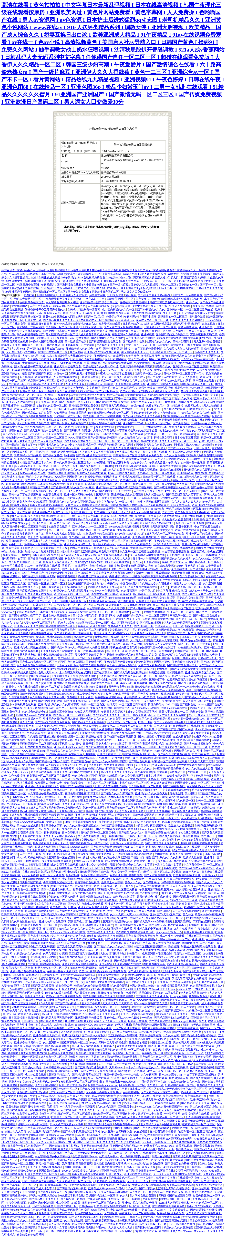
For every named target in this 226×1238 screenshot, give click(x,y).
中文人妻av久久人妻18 (84, 960)
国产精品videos (17, 384)
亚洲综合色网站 (172, 971)
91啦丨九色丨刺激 (12, 551)
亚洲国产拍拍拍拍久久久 (84, 772)
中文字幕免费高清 (165, 412)
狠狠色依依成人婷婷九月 (130, 533)
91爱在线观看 (9, 693)
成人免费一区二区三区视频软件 (59, 1056)
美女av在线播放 (53, 519)
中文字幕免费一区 (194, 864)
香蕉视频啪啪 (131, 1092)
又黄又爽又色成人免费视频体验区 (113, 572)
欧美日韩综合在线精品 (116, 505)
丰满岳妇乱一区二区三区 (134, 782)
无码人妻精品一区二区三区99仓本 (98, 391)
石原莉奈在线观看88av (57, 434)
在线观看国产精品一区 (81, 583)
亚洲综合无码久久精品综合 (174, 1188)
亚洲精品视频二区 (182, 1128)
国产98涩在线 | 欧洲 (79, 1095)
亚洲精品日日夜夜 (200, 925)
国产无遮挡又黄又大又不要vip (184, 494)
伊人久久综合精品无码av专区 (181, 622)
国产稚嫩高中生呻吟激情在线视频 (171, 1181)
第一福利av (33, 348)
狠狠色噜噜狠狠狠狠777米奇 (82, 793)
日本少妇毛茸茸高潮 (187, 437)
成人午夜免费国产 (33, 572)
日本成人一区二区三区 (143, 1088)
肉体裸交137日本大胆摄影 (125, 576)
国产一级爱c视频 (171, 537)
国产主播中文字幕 (202, 487)
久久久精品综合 (156, 878)
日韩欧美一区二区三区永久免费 (101, 1202)
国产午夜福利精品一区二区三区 (44, 491)
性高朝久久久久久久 (207, 352)
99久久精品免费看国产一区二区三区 (86, 441)
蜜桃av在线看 (142, 1003)
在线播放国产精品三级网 (98, 533)
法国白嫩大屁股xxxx (151, 992)
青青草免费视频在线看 (34, 1053)
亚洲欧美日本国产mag (24, 1088)
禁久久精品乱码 (138, 359)
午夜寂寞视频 (150, 1199)
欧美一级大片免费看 (52, 875)
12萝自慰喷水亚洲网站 (83, 800)
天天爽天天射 (22, 868)
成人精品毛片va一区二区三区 (19, 1120)
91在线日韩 (99, 992)
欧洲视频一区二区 (99, 640)
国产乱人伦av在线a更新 (187, 1031)
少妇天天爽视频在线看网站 (70, 412)
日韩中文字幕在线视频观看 (25, 494)
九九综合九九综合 (64, 622)
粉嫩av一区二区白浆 (93, 704)
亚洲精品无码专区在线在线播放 (153, 928)
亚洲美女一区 (175, 309)
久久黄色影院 (119, 985)
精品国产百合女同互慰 (41, 380)
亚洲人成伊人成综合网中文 (185, 451)
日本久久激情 (193, 345)
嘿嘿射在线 (16, 430)
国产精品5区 (205, 633)
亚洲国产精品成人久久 (59, 918)
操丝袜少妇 (197, 711)
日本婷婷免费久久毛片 (89, 1213)
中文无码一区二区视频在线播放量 (140, 551)
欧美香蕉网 (68, 768)
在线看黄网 (62, 394)
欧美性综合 (13, 1106)
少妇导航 (81, 768)
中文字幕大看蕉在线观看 (175, 789)
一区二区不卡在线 (209, 782)
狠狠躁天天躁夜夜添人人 (58, 562)
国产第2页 (36, 398)
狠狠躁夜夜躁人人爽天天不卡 (51, 843)
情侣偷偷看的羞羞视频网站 (139, 804)
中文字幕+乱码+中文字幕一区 (53, 1156)
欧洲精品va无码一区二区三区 (72, 594)
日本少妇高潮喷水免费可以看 (112, 313)
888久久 (117, 1103)
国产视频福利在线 (99, 306)
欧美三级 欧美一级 (203, 754)
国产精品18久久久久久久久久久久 (193, 330)
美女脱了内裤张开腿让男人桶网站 (59, 508)
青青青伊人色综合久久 (140, 459)
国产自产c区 (208, 836)
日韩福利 (174, 757)
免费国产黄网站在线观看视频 (72, 683)
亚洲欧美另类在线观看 (154, 1078)
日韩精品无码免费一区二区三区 (38, 925)
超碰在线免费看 (163, 437)
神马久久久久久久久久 (139, 768)
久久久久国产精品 (47, 402)
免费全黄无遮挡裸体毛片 (185, 1003)
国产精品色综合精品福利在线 (199, 1035)
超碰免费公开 (64, 985)
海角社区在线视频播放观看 (165, 466)
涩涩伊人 (213, 355)
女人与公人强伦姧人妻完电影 (69, 935)
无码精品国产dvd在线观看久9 (172, 1017)
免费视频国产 (19, 306)
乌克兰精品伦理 (211, 910)
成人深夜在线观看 (59, 1224)
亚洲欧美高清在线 (163, 903)
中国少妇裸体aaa (122, 1128)
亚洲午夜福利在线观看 (104, 775)
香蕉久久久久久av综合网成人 (70, 1039)
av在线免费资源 (164, 565)
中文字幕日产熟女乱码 (31, 327)
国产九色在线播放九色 (198, 743)
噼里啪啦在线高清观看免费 (168, 1206)
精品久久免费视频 (102, 729)
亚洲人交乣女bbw (19, 1081)
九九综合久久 (139, 462)
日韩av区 (43, 1007)
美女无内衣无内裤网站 (83, 1138)
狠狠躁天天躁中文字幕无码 (162, 640)
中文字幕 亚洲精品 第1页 (172, 590)
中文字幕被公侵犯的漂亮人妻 (46, 793)
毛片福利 (53, 1106)
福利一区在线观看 (94, 807)
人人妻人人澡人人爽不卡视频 (97, 451)
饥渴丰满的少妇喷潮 (42, 1202)
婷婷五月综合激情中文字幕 (186, 854)
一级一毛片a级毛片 (141, 871)
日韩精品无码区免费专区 (84, 405)
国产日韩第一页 (144, 626)
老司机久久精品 (32, 1067)
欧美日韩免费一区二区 (136, 651)
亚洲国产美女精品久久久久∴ (205, 886)
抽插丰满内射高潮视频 (61, 473)
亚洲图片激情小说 (136, 394)
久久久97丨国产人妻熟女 (141, 1188)
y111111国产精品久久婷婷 (192, 476)
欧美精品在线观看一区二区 (155, 398)
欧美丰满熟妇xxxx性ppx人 (96, 896)
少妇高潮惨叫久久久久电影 (184, 1081)
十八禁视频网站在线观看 (58, 1067)
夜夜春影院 (95, 765)
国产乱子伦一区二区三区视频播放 (109, 612)
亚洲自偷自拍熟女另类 (186, 661)
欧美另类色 (133, 355)
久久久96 (70, 1128)
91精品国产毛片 (39, 487)
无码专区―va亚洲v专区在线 (109, 1160)
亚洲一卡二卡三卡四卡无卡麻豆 (153, 1110)
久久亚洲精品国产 (46, 1085)
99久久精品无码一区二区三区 (69, 640)
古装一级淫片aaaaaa (47, 1031)
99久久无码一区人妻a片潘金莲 (108, 1042)
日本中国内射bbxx (68, 665)
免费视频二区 (177, 772)
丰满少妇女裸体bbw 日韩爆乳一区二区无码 (147, 747)
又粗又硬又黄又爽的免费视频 (190, 978)
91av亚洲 (47, 1014)
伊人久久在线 (185, 483)
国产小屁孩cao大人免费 (133, 679)
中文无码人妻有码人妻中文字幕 (200, 394)
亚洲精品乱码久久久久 (186, 821)
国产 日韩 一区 (39, 932)
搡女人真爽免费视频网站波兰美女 (175, 370)
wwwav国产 (8, 612)
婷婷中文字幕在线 (62, 886)
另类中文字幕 (97, 295)
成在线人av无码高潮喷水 (136, 636)
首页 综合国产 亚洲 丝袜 (190, 523)
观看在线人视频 (132, 644)
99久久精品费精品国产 (31, 334)
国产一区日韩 (70, 569)
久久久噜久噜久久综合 (65, 676)
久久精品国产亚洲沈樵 (41, 736)
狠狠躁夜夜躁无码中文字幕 (28, 533)
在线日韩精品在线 (59, 850)
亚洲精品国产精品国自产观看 (102, 352)
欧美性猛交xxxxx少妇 (24, 448)
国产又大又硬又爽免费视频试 (99, 1071)
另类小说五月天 (36, 733)
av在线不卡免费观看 (61, 1053)
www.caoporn (143, 1106)
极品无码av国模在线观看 (111, 971)
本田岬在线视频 (76, 1099)
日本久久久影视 (191, 636)
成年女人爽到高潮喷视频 (126, 733)
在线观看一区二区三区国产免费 (176, 1007)
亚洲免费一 (163, 668)
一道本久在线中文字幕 (168, 864)
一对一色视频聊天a (108, 590)
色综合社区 (140, 715)
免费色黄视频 (143, 661)
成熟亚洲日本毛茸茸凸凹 (157, 953)
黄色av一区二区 (53, 409)
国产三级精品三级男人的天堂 (77, 402)
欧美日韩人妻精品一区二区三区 (20, 914)
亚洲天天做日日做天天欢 (164, 818)
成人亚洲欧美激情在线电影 (33, 423)
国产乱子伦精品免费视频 (193, 683)
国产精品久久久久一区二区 (156, 1056)
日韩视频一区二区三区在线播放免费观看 (138, 455)
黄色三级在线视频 (99, 1078)
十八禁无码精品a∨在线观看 (197, 359)
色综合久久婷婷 (169, 430)
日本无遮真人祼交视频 (39, 594)
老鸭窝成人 (33, 974)
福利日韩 (215, 996)
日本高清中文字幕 (51, 825)
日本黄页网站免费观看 (51, 483)
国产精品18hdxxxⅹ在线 (146, 708)
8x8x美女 (82, 857)
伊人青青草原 (22, 441)
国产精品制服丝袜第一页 (26, 316)
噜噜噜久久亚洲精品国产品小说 (43, 544)
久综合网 (197, 298)
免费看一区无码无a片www (192, 1170)
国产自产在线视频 (175, 409)
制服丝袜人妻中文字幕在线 (98, 430)
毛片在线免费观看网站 (205, 789)
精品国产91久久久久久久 (130, 330)
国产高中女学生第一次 (91, 836)
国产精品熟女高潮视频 (26, 679)
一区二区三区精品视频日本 (150, 946)
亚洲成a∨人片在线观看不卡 (127, 843)
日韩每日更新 (162, 547)
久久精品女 (182, 654)
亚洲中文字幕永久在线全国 (105, 423)
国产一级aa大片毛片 (94, 1035)
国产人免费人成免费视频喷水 (64, 533)
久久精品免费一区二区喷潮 (145, 786)
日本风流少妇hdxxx (157, 900)
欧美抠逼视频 (157, 672)
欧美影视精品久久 (196, 1095)
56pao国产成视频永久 (14, 939)
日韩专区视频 (184, 526)
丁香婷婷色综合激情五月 (94, 733)
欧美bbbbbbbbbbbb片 (63, 668)
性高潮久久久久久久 (158, 341)
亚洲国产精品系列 (141, 487)
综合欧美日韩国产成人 (131, 918)
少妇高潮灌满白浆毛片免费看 (82, 519)
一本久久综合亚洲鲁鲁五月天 (32, 580)
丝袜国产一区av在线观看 (187, 295)
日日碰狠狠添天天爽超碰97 (96, 925)
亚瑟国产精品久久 (59, 1074)
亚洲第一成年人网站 (184, 658)
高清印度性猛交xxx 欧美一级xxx (94, 1024)
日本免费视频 (70, 832)
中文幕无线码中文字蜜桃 (122, 665)
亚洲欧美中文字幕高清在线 (25, 330)
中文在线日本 (203, 473)
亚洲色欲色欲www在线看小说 (78, 974)
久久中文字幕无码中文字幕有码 (81, 387)
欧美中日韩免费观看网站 (140, 814)
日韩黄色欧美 (197, 316)
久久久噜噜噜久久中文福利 (135, 437)
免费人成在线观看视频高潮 (148, 1184)
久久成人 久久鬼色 (118, 448)
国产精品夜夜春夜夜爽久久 (101, 1220)
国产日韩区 (164, 910)
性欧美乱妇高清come (85, 1156)
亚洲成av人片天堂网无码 (43, 1060)
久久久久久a (143, 765)
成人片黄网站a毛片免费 (97, 1028)
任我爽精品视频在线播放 (65, 839)
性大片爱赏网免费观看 (192, 765)
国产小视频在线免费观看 (111, 829)
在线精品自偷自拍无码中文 (204, 725)
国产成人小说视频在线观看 (198, 1046)
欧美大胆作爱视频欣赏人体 (189, 718)
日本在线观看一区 (141, 540)
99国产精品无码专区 (173, 779)
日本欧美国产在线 (76, 341)
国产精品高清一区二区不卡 (205, 562)
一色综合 (147, 1017)
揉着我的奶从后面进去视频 (136, 565)
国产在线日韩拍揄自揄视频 (44, 964)
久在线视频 (141, 1131)
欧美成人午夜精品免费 (15, 672)
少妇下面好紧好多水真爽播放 (103, 957)
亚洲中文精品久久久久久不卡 (150, 306)
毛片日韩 (191, 690)
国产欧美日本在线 (134, 341)
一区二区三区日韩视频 (133, 704)
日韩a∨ (72, 907)
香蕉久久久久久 (35, 996)
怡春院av (101, 565)
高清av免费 (158, 508)
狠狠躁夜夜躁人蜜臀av (183, 426)
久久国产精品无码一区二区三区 (165, 918)
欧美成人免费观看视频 (95, 647)
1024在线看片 (59, 1063)
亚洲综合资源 (115, 295)
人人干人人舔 (178, 886)
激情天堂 (112, 704)
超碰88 (42, 1184)
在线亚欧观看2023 (180, 797)
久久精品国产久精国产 (128, 964)
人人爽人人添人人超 (120, 1227)
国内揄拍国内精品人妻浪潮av (103, 1092)
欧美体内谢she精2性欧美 (209, 914)
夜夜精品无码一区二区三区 (198, 1124)
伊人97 (163, 587)
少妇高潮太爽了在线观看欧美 (112, 462)
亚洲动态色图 (33, 519)
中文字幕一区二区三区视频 (101, 782)
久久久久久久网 (75, 384)
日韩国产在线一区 (66, 1206)
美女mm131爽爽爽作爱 (134, 683)
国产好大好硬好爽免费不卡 (130, 1063)
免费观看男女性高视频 (82, 373)
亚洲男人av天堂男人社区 (89, 861)
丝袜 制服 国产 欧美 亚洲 (172, 804)
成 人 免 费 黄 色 (96, 910)
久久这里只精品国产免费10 (44, 1131)
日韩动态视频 (213, 320)
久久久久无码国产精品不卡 (59, 836)
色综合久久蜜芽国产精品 (69, 619)
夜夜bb (166, 355)
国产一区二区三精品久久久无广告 (23, 918)
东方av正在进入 (155, 494)
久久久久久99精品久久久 (143, 839)
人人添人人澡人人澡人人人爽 (113, 558)
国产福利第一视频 (206, 1128)
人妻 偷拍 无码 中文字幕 (16, 985)
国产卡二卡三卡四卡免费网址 (43, 480)
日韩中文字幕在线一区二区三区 (62, 1028)
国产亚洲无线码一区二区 (208, 1156)
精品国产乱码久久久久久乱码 (164, 857)
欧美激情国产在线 (138, 1160)
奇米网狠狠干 (175, 672)
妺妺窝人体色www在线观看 (98, 508)
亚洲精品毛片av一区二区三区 (32, 459)
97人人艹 (33, 537)
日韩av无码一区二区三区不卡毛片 (184, 373)
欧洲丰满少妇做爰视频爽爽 (136, 366)
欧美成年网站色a (173, 1095)
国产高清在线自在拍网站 (64, 1145)
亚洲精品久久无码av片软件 (78, 480)
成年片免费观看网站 (23, 1007)
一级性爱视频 (115, 836)
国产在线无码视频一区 (48, 608)
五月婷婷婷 (26, 377)
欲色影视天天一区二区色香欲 (131, 693)
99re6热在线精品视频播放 (124, 526)
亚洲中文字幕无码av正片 (103, 1085)
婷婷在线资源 (149, 441)
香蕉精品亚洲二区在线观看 (41, 1010)
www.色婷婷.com (125, 320)
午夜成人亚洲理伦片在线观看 (199, 946)
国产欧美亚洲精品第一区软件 (152, 569)
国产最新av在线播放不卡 (21, 444)
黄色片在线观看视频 (26, 651)
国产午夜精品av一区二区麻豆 (19, 804)
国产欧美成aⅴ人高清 (67, 448)
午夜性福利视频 (149, 893)
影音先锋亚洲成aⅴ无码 (207, 1195)
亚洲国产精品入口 (133, 857)
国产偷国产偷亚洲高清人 (182, 665)
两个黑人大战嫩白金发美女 (76, 355)
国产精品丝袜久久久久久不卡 (61, 320)
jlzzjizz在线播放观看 (162, 693)
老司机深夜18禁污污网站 (178, 362)
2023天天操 (205, 700)
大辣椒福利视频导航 (112, 953)
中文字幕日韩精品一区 (83, 444)
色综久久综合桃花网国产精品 (106, 768)
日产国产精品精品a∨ (67, 1003)
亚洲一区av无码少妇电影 (79, 494)
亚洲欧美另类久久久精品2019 (153, 444)
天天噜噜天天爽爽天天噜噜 (158, 526)
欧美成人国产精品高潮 (180, 1184)
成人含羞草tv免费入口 (194, 757)
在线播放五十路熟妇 (61, 711)
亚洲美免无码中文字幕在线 (114, 1184)
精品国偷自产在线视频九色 (69, 306)
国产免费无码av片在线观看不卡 (168, 925)
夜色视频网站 (158, 825)
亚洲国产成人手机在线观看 (207, 551)
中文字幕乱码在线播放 (201, 1152)
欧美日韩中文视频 (59, 893)
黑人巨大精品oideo (104, 544)
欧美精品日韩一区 (18, 789)
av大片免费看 (30, 875)
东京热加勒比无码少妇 (148, 868)
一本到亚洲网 (172, 1113)
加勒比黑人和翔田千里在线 (131, 989)
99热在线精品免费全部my (163, 394)
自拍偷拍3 (177, 345)
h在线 (130, 686)
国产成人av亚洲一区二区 (89, 868)
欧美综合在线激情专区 (209, 1184)
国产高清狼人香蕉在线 (83, 1192)
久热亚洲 (154, 779)
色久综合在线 (80, 775)
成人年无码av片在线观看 (173, 861)
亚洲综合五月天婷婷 (50, 498)
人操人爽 (94, 857)
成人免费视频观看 (184, 1142)
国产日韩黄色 (83, 572)
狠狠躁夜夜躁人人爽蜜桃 (205, 654)
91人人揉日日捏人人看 (25, 515)
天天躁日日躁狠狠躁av (52, 1120)
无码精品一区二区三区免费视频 (156, 473)
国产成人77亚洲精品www (170, 459)
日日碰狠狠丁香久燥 (199, 459)
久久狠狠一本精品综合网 (123, 1135)
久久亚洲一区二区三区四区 (154, 480)
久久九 (124, 1195)
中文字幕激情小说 (178, 1209)
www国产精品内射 (148, 999)
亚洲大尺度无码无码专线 (106, 644)
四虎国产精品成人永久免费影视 (175, 629)
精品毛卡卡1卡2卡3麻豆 (189, 387)
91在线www (86, 1206)
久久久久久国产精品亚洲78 (168, 1010)
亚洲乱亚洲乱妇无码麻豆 (69, 747)
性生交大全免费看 (103, 419)
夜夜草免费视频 (66, 576)
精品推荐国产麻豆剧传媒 (93, 576)
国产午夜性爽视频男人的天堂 (172, 487)
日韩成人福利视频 (46, 846)
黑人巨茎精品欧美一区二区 (62, 334)
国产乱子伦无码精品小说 (32, 1224)
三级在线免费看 (110, 434)
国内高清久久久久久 (120, 626)
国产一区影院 (30, 1056)
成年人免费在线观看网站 (142, 711)
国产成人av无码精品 (180, 448)
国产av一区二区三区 (180, 352)
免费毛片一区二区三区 (170, 1117)
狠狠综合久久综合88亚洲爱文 (92, 1031)
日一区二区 (216, 679)
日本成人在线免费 (28, 825)
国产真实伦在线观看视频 (63, 1103)
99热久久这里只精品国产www (112, 633)
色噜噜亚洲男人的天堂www (176, 1231)
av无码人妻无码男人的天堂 (106, 814)
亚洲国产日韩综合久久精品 (163, 384)
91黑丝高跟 (37, 1135)
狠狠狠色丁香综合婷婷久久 (174, 974)
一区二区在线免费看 (13, 323)
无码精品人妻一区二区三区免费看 (117, 889)
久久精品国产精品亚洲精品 (102, 789)
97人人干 (74, 647)
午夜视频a (125, 1213)
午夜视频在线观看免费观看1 (136, 1220)
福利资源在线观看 (110, 323)
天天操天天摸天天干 (201, 761)
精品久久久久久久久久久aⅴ (117, 772)
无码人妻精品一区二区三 (29, 298)
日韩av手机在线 (43, 604)
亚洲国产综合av (11, 373)
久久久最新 (162, 982)
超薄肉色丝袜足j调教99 (83, 967)
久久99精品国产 (107, 1106)
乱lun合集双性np (140, 1138)
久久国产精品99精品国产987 (157, 523)
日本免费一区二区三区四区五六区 (189, 1039)
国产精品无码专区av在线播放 (26, 992)
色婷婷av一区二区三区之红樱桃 (64, 797)
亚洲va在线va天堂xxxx (44, 672)
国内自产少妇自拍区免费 (157, 750)
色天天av (148, 957)
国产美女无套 (159, 1003)
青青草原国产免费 (141, 547)
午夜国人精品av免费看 (156, 733)
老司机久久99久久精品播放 (154, 295)
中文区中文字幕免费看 (117, 537)
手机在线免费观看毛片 (124, 647)
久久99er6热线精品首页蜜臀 (137, 1014)
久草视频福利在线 (95, 362)
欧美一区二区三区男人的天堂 (183, 491)
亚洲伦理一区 (94, 661)
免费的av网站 (114, 316)
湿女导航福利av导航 (191, 576)
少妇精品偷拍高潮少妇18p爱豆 (64, 754)
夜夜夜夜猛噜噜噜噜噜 (83, 1063)
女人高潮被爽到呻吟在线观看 (203, 1117)
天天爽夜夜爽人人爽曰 (70, 811)
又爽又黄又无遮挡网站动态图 (83, 505)
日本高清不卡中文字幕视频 (86, 359)
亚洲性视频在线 (184, 1056)
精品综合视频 (94, 736)
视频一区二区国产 (183, 480)
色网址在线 (106, 960)
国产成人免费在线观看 (163, 683)
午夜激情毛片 (184, 1149)
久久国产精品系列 (162, 323)
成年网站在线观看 (124, 896)
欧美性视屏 (210, 1031)
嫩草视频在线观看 (193, 1120)
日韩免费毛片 (156, 704)
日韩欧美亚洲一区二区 (120, 298)
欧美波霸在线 (125, 996)
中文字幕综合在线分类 (141, 668)
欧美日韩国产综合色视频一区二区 (109, 412)
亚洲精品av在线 (69, 925)
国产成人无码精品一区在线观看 (43, 430)
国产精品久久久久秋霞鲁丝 (88, 722)
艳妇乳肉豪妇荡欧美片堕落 (18, 725)
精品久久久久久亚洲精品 (179, 1227)
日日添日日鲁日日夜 (40, 323)
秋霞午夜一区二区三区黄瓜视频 (197, 1131)
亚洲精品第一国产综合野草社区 (99, 302)
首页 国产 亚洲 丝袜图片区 (46, 1220)
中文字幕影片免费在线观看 (121, 1224)
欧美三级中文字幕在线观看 (151, 451)
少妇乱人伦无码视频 (87, 711)
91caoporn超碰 (179, 996)
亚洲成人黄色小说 (91, 327)
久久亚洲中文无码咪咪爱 (117, 1131)
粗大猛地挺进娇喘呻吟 (154, 757)
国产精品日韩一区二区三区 (191, 747)
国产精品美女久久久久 (175, 999)
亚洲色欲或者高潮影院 (83, 1184)
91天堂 (188, 1138)
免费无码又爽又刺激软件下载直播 (187, 679)
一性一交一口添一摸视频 (124, 441)
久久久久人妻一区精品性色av (82, 825)
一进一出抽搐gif (142, 658)
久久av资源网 (27, 1192)
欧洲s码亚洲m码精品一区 (205, 1099)
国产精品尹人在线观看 (70, 910)
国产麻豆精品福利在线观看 (158, 1028)
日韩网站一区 (30, 1021)
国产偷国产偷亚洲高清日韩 (120, 736)
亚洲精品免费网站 (130, 476)
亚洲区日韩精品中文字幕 (58, 1152)
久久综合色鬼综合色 (34, 711)
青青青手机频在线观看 (203, 804)
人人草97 (160, 1209)
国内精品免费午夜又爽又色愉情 (33, 366)
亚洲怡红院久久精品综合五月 (140, 1202)
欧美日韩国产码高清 (212, 604)
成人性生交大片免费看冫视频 (98, 864)
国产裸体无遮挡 (53, 455)
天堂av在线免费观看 (120, 362)
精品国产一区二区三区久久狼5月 (204, 907)
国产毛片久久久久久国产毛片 (120, 387)
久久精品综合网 (74, 1220)
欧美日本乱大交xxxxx (175, 562)
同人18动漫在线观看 (117, 562)
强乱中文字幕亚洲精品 (105, 594)
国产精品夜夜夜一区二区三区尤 (184, 1053)
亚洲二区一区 (61, 512)
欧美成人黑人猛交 (29, 1014)
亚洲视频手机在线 (129, 1095)
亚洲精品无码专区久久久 (200, 672)
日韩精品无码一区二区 (44, 757)
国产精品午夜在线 (188, 1028)
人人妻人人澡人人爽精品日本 (54, 1142)
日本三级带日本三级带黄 (24, 1017)
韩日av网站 (18, 850)
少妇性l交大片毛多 (146, 1231)
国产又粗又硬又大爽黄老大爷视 (160, 1092)
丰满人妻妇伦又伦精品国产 (159, 1099)
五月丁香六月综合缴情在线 (182, 604)
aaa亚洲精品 (28, 405)
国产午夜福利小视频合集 (113, 555)
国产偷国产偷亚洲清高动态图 (46, 558)
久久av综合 (106, 964)
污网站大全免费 (214, 494)
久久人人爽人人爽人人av (187, 501)
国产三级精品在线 (174, 786)
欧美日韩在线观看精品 (102, 1010)
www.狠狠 (75, 437)
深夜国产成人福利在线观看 (84, 921)
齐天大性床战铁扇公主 (44, 1195)
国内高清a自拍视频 (210, 690)
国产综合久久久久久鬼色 (148, 491)
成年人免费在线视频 (71, 957)
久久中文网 (105, 1063)
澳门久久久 (79, 515)
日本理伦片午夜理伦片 (146, 558)
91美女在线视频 (161, 1156)
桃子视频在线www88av (186, 444)
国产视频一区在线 (99, 515)
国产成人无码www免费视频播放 (153, 921)
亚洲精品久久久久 (184, 750)
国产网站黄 (111, 1213)
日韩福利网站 (107, 615)
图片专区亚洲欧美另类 (89, 654)
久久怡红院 (174, 555)
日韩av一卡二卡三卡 (44, 868)
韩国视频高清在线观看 (176, 298)
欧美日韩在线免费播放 (33, 896)
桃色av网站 (214, 765)
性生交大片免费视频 (180, 825)
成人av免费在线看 (36, 1074)
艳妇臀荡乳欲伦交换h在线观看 (158, 647)
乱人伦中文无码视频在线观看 (43, 565)
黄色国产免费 (203, 775)
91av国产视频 (115, 394)
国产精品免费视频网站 (186, 1049)
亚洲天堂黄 (103, 494)
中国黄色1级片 (129, 583)
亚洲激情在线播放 (20, 700)
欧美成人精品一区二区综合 (87, 850)
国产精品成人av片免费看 (37, 412)
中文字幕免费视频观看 (176, 551)
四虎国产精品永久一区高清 (131, 818)
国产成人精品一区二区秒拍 (96, 466)
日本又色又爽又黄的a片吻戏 (67, 1124)
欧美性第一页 (58, 907)
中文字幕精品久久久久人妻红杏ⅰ (106, 608)
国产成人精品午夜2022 (51, 1095)
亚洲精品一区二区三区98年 (112, 487)
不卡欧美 (85, 419)
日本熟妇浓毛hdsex (53, 348)
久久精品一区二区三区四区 (62, 327)
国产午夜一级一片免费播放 (85, 537)
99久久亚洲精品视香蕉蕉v (183, 964)
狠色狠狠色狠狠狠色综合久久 (19, 1170)
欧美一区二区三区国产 (209, 800)
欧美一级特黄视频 (198, 779)
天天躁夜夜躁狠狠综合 (189, 829)
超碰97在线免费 (152, 1095)
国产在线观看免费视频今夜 (142, 935)
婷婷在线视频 (38, 1103)
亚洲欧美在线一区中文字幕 (78, 345)
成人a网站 (66, 1031)
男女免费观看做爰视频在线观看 (36, 665)
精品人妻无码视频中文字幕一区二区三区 (183, 1088)
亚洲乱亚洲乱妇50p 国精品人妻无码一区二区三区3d (98, 540)
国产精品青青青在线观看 (87, 1074)
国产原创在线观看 (12, 1110)
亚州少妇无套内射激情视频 (111, 786)
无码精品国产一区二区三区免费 (38, 743)
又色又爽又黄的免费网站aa (83, 999)
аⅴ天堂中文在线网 (109, 800)
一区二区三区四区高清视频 (142, 498)
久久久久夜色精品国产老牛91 (171, 1106)
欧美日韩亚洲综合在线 (99, 1124)
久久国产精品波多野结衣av (206, 985)
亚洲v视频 (198, 939)
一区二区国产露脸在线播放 (78, 1049)
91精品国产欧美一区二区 (182, 633)
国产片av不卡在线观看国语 (72, 708)
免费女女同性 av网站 (56, 960)
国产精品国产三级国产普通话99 (151, 1024)
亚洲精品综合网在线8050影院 (100, 551)
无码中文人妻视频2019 (40, 476)
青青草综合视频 (182, 1156)
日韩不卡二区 (132, 1167)
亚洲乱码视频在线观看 (190, 597)
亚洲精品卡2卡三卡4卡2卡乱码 (204, 722)
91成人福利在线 (151, 700)
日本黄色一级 (15, 1145)
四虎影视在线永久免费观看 (127, 494)
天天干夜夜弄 (116, 686)
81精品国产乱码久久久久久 (172, 1014)
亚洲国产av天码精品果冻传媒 (61, 718)
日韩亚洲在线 (205, 1007)
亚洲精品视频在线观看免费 (205, 861)
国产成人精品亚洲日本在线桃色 (73, 633)
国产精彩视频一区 (184, 896)
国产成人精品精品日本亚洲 (85, 1216)
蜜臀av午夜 (26, 1156)
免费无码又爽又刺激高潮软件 (80, 964)
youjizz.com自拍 (121, 306)
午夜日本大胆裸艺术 (113, 711)
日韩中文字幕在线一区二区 (174, 939)
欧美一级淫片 (58, 939)
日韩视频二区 (153, 409)
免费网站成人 (193, 405)
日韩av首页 (199, 967)
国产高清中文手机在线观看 (112, 402)
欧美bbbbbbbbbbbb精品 (123, 597)
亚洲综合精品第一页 (109, 754)
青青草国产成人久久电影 (39, 469)
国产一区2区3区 (95, 316)
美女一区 (188, 914)
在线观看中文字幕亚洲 (154, 1152)
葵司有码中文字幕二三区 (53, 352)
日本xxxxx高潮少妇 (171, 1074)
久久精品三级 (189, 818)
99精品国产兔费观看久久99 (36, 462)
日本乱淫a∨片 (20, 797)
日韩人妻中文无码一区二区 (41, 1174)
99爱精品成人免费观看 (185, 811)
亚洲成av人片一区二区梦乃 (27, 451)
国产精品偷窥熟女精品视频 (161, 832)
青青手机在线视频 (150, 1035)
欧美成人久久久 (11, 345)
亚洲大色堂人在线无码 (53, 921)
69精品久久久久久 (89, 668)
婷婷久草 (147, 1209)
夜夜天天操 (149, 1167)
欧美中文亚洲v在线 (185, 1110)
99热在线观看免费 (183, 547)
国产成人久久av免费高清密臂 (109, 761)
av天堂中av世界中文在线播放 (88, 394)
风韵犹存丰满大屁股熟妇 (32, 893)
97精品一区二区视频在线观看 (170, 761)
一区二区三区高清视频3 (180, 434)
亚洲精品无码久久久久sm (102, 587)
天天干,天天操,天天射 (93, 459)
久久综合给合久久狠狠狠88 (156, 583)
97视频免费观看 (97, 1199)
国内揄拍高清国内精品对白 (51, 1078)
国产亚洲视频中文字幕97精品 (35, 1024)
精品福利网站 (193, 626)
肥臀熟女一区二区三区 (188, 953)
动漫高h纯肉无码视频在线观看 (157, 597)
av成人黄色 (190, 700)
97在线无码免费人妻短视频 (171, 957)
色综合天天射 (41, 1063)
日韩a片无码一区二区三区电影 (98, 832)
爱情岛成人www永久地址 (74, 846)
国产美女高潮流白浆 (94, 1177)
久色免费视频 (17, 775)
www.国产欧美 (100, 1209)
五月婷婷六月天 (171, 700)
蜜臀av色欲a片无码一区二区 (18, 394)
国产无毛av (109, 370)
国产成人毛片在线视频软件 (130, 672)
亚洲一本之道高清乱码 (72, 1085)
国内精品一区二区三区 (15, 729)
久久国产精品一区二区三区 (22, 800)
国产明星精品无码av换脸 (72, 1188)
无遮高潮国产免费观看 (89, 1017)
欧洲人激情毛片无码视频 (198, 932)
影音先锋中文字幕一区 (105, 683)
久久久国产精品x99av (124, 1031)
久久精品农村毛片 (36, 1145)
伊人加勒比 (99, 626)
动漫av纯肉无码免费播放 (209, 402)
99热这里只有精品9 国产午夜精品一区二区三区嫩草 (77, 629)
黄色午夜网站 (69, 419)
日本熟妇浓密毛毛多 (85, 615)
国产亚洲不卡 (11, 405)
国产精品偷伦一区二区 (120, 807)
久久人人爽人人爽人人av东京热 (129, 914)
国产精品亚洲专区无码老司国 (94, 455)
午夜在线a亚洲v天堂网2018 (78, 829)
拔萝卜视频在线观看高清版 (153, 501)
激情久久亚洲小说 (145, 1149)
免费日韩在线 (72, 978)
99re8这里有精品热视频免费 (136, 854)
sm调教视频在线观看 (24, 704)
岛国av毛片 (172, 992)
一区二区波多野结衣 (55, 1138)
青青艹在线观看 (66, 391)
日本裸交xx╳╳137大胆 (136, 323)
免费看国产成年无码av (131, 615)
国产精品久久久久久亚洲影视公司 (66, 765)
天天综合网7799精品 (126, 821)
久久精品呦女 (151, 562)
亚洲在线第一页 (43, 523)
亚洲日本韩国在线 (116, 359)
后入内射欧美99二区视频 (156, 821)
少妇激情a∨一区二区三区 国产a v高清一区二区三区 (37, 437)
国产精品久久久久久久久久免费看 (100, 718)
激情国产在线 (155, 1071)
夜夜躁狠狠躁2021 (25, 818)
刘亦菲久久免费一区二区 (52, 405)
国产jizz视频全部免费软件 (204, 715)
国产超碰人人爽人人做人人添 (79, 555)
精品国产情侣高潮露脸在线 (76, 786)
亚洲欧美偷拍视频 (154, 612)
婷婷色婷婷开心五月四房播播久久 (45, 309)
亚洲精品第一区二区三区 (189, 651)
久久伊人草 (8, 1092)
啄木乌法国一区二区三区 (180, 608)
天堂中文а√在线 (169, 498)
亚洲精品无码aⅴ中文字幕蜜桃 (59, 914)
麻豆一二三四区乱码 (109, 942)
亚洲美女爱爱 (203, 1056)
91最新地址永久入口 (85, 323)
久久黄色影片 (9, 1192)
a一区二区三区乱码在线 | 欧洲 (203, 309)
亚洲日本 (209, 857)
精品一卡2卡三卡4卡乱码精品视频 (195, 686)
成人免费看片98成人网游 (95, 334)
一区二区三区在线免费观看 (51, 1216)
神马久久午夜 (33, 419)
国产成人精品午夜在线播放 (33, 668)
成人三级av (37, 1231)
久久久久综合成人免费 (200, 768)
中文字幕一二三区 (133, 409)
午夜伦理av (131, 316)
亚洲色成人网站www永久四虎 (122, 1017)
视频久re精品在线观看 (174, 708)
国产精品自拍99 (206, 896)
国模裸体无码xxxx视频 (138, 604)
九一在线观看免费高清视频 (18, 832)
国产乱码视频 (72, 430)
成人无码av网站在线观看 (145, 512)
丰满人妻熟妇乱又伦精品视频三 (37, 658)
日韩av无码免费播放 (31, 693)
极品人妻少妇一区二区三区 (51, 967)
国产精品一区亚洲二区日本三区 (47, 583)
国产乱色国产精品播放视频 (25, 1138)
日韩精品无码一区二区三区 (186, 587)
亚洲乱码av (37, 797)
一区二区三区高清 (157, 615)
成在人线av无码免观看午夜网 (149, 505)
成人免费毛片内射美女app (88, 1224)
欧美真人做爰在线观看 (59, 992)
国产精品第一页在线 (73, 1199)
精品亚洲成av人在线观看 (187, 676)
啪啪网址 (61, 469)
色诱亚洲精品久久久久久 (53, 444)
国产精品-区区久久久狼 (195, 1103)
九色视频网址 (168, 839)
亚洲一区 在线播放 (25, 903)
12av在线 (197, 419)
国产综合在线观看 (140, 761)
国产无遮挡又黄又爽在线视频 (204, 1213)
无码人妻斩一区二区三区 (122, 722)
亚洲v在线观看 (201, 1188)
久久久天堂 (134, 619)
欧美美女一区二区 (145, 861)
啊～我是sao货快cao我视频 (62, 451)
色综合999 (163, 345)
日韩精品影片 (50, 974)
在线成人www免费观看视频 (28, 821)
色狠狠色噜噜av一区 (126, 1124)
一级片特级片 (19, 487)
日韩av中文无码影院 (23, 1227)
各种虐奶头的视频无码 (79, 1021)
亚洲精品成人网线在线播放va (32, 647)
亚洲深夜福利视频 (134, 1103)
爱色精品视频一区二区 (70, 736)
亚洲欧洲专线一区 (82, 512)
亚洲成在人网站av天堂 (70, 316)
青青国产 (168, 512)
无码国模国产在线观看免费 (175, 1195)
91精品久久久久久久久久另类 (77, 928)
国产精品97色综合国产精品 (65, 807)
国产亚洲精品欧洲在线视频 (91, 1067)
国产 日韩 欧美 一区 (33, 1106)
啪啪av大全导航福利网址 (40, 551)
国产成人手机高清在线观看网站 (81, 1131)
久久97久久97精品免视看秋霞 (24, 1099)
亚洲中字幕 (58, 580)
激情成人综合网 (205, 629)
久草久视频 (50, 953)
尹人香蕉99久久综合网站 (172, 715)
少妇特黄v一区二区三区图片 (112, 1007)
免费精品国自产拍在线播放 (193, 740)
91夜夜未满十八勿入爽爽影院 (106, 935)
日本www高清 (62, 323)
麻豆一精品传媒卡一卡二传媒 (143, 483)
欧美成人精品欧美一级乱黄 (84, 309)
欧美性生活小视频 (95, 797)
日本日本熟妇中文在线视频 (38, 1181)
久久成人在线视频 (162, 782)
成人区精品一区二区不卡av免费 (165, 533)
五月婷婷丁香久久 (146, 515)
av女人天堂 (184, 989)
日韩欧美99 (108, 1046)
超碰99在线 (69, 989)
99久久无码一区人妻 (158, 330)
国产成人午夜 (116, 459)
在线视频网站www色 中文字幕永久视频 (186, 416)
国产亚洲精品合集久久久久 (18, 619)
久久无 (160, 814)
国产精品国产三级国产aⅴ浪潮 (204, 1167)
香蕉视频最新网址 (193, 515)
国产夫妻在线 (181, 423)
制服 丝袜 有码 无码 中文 (164, 359)
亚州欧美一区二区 (140, 1206)
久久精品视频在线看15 (146, 537)
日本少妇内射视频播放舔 (26, 928)
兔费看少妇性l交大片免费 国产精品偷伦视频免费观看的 (125, 469)
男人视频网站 (167, 800)
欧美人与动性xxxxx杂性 (79, 558)
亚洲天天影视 (182, 921)
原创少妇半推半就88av (76, 729)
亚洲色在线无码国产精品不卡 (107, 1039)
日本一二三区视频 (121, 569)
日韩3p (176, 1024)
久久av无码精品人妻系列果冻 (68, 932)
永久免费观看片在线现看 (130, 384)
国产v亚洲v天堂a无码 (187, 323)
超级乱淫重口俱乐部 (187, 1135)
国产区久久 (113, 651)
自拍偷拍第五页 (179, 1078)
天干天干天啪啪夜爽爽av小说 (115, 1110)
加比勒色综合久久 (49, 818)
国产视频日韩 (109, 1231)
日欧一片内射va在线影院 (90, 651)
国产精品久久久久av (131, 832)
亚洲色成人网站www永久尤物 (124, 850)
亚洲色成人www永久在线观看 (33, 715)
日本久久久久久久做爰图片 (186, 320)
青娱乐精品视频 (74, 782)
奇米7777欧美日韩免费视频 (167, 1160)
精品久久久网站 (183, 398)
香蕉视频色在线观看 (32, 302)
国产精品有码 (59, 647)
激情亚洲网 (8, 857)
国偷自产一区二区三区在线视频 (41, 345)
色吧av (167, 1049)
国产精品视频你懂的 (57, 1046)
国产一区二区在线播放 (207, 615)
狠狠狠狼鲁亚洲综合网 (53, 537)
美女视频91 (116, 629)
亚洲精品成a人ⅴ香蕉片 (209, 1227)
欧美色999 (206, 377)
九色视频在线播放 (110, 878)
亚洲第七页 (95, 779)
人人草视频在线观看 (65, 377)
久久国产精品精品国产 (186, 910)
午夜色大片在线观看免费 (59, 398)
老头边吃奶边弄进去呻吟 (87, 893)
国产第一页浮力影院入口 (181, 814)
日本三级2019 (212, 854)
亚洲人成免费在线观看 (157, 850)
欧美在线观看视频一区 (111, 974)
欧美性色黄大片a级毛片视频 (156, 387)
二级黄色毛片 (163, 626)
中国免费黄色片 (171, 1124)
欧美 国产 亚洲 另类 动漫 (47, 700)
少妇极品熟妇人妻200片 (208, 1138)
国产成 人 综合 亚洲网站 (29, 1046)
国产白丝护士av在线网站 (162, 377)
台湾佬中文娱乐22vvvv (73, 1010)
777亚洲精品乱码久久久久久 (118, 999)
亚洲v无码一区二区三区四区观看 (71, 1113)
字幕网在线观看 (202, 921)
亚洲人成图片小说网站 (162, 740)
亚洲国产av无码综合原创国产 (100, 437)
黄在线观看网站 (146, 939)
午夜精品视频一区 (128, 530)
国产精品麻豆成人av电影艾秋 (197, 868)
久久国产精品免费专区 (181, 878)
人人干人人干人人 (138, 1181)
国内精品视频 (175, 405)
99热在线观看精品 (134, 878)
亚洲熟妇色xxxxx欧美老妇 (140, 697)
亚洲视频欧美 (185, 473)
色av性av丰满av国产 (69, 551)
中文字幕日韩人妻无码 (54, 800)
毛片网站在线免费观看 (143, 1195)
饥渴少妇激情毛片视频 (199, 1192)
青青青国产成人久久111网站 (39, 362)
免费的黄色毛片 (156, 405)
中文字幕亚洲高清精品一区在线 (44, 1128)
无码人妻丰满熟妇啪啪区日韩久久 (40, 569)
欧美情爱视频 (43, 377)
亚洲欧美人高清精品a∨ (57, 615)
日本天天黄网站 (18, 957)
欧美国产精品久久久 (62, 1007)
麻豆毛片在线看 (138, 1021)
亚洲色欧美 (205, 327)
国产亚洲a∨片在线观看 (85, 1046)
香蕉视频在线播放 (84, 889)
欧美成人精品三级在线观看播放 (112, 658)
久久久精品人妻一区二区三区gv (76, 1181)
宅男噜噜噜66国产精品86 (119, 654)
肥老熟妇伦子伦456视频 (111, 1181)
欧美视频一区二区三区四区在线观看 (49, 775)
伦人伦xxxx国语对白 (158, 423)
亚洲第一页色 (161, 661)
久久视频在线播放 (30, 836)
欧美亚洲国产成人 (135, 377)
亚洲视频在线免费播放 (95, 1145)
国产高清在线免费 (39, 935)
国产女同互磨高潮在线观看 (171, 1220)
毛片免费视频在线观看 (148, 362)
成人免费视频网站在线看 (135, 1156)
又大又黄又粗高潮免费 (130, 811)
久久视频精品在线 (74, 608)
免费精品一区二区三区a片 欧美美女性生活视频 (139, 950)
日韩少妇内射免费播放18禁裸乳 (154, 686)
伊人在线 (147, 370)
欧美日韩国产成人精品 (122, 473)
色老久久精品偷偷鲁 (139, 1039)
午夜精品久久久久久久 (110, 345)
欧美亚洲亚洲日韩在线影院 (126, 875)
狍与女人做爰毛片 (108, 583)
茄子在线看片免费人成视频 (18, 313)
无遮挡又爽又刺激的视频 (84, 953)
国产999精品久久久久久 (151, 309)
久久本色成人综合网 (131, 900)
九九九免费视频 (183, 928)
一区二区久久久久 (129, 370)
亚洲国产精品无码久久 (125, 1078)
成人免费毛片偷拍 (73, 900)
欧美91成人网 (128, 480)
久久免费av (168, 483)
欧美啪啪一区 (102, 512)
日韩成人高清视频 (36, 530)
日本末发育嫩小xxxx (199, 409)
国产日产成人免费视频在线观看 (139, 587)
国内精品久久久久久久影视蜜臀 (52, 370)
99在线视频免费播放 (169, 697)
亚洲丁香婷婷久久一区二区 (44, 690)
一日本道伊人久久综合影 (72, 295)
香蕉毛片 (68, 565)
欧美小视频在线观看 (187, 530)
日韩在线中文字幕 (12, 426)
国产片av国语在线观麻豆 (95, 757)
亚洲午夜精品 (165, 829)
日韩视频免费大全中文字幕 (28, 629)
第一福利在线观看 (36, 1110)
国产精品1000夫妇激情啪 (93, 914)
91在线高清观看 (40, 676)
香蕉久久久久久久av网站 (63, 733)
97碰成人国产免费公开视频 (47, 341)
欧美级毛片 (134, 953)
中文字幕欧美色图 (49, 1177)
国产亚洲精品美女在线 (171, 1167)
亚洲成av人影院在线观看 (92, 473)
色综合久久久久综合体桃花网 (37, 1209)
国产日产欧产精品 (102, 846)
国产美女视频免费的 (92, 665)
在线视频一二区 (155, 434)
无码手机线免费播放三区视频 (184, 508)
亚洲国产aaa (202, 362)
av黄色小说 (142, 825)
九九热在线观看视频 (52, 540)
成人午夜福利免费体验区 (57, 861)
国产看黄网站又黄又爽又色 (131, 925)
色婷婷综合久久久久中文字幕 (135, 864)
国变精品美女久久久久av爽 (17, 999)
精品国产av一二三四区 (184, 900)
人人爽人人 (137, 640)
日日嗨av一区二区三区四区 (130, 740)
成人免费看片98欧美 (104, 1095)
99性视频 (69, 455)
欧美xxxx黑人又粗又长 (28, 409)
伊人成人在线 (124, 451)
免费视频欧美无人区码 (175, 985)
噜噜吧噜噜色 (190, 942)
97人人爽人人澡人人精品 (40, 982)
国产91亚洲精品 (71, 1177)
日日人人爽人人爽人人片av (81, 491)
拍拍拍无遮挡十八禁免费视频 (85, 1120)
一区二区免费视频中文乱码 (144, 1049)
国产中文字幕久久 (40, 306)
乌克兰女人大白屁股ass (52, 903)
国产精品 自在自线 (51, 1021)
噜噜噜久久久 (163, 366)
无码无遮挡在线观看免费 (18, 608)
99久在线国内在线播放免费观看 (135, 932)
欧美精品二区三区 (22, 1031)
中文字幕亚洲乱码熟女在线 (134, 1010)
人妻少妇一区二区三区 (37, 622)
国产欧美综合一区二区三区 (18, 1163)
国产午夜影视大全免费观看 (165, 580)
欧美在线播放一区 (30, 718)
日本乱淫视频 (154, 775)
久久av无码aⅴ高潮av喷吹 (113, 1192)
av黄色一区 (60, 373)
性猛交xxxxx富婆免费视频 (194, 839)
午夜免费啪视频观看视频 (112, 839)
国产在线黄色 (25, 1078)
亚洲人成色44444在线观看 (112, 743)
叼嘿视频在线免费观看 (41, 644)
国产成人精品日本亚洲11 (120, 939)
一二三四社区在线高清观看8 (105, 1167)
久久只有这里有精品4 (24, 921)
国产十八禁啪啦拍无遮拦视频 (19, 989)
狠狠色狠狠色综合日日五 (141, 974)
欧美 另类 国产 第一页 (207, 519)
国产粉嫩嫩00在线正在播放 (107, 338)
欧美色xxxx (84, 626)
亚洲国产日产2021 (134, 423)
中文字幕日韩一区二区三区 (74, 658)
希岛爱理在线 (104, 740)
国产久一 (136, 612)
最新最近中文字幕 (112, 882)
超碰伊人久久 (191, 871)
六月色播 (117, 757)
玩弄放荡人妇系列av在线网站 (95, 989)
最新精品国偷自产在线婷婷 (44, 878)
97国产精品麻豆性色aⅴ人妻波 (190, 850)
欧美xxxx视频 (87, 971)
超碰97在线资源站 (144, 967)
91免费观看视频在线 (71, 1195)
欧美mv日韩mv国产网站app (136, 391)
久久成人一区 (155, 1085)
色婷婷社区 (26, 1085)
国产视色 (165, 676)
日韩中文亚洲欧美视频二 (56, 889)
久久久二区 (170, 313)
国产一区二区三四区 (205, 1181)
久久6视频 (92, 523)
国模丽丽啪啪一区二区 (75, 1042)
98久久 (18, 622)
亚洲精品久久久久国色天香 (151, 793)
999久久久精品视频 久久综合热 (81, 1170)
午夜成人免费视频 (101, 708)
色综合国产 (126, 1231)
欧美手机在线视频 (211, 338)
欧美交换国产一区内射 (16, 555)
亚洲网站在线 (51, 419)
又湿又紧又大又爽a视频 (94, 569)
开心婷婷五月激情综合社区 (149, 594)
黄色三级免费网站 (162, 651)
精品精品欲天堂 (83, 636)
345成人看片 (45, 1003)
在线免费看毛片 (182, 736)
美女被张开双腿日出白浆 (119, 765)
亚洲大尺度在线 (194, 565)
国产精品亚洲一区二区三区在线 (73, 604)
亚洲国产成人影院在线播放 (18, 829)
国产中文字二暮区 (30, 854)
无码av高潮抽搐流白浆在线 (188, 572)
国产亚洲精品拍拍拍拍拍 (141, 338)
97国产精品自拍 (80, 761)
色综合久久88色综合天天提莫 (92, 985)
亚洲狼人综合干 (45, 338)
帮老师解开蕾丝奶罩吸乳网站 (93, 1053)
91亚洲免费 (72, 725)
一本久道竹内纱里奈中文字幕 (158, 1177)
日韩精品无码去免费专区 (34, 1117)
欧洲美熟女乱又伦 (107, 854)
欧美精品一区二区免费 (20, 967)
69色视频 (72, 697)
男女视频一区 (119, 871)
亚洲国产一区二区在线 (181, 612)
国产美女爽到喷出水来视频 (22, 740)
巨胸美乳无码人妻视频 (15, 1231)
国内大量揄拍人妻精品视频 (154, 736)
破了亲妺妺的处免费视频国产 (69, 423)
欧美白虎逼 (106, 821)
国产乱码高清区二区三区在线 (66, 1092)
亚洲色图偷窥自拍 (75, 409)
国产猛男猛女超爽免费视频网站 (105, 982)
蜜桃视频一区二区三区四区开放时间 (82, 1081)
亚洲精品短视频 (50, 740)
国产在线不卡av (103, 672)
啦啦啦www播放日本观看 (33, 1124)
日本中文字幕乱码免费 (15, 1103)
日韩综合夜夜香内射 (71, 1060)
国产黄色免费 (44, 683)
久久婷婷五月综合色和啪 (145, 519)
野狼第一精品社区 (14, 974)
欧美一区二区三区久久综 (138, 718)
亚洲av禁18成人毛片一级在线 (37, 391)
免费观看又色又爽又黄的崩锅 (64, 298)
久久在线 (158, 604)
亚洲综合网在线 (46, 295)
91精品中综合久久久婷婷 (129, 846)
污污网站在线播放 (151, 622)
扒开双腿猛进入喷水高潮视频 (147, 555)
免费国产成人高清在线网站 (25, 1028)
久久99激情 (174, 594)
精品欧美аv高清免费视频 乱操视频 (178, 338)
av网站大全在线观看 (188, 846)
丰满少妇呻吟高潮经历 (99, 1060)
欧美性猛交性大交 (186, 512)
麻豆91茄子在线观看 (163, 601)
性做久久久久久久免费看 (140, 910)
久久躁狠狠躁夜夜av (73, 587)
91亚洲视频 (217, 391)
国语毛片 (202, 612)
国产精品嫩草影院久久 (128, 960)
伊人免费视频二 (41, 512)
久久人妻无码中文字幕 (137, 942)
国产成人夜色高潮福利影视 (152, 886)
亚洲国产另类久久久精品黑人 (87, 547)
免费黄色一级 (78, 601)
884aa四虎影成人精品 (196, 580)
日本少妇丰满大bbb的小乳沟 (121, 893)
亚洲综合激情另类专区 (28, 1042)
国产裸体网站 (151, 882)
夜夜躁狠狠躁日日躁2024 (113, 1138)
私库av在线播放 (11, 1188)
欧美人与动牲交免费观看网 (88, 1174)
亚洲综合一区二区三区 (126, 1053)
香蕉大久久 (114, 580)
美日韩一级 (10, 1014)
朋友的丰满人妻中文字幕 (53, 1227)
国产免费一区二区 (141, 1192)
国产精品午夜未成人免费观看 (86, 903)
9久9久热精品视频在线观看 (131, 466)
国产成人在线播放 (201, 1078)
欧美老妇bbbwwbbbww (141, 829)
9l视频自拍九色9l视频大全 (196, 640)
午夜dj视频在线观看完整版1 (133, 508)
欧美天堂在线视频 (203, 306)
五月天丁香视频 (91, 1003)
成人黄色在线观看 (41, 772)
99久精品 (185, 430)
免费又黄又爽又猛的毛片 (45, 387)
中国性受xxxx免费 (160, 1042)
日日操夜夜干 (120, 640)
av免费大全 (143, 601)
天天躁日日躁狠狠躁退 (26, 861)
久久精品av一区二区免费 (124, 1152)
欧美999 (121, 619)
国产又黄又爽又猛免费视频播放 (123, 327)
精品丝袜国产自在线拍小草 (115, 967)
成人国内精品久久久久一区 (118, 309)
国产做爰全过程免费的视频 (174, 754)
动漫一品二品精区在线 (195, 544)
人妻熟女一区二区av (207, 893)
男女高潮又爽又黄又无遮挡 (97, 750)
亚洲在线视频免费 (207, 608)
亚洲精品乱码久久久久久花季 (101, 1014)
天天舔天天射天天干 (93, 448)
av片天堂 (201, 1063)
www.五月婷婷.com (33, 750)
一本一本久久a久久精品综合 (134, 544)
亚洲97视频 (148, 334)
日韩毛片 (183, 1099)
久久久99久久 (87, 1110)
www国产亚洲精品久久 (69, 476)
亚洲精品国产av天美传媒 (119, 661)
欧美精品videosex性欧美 (60, 1135)
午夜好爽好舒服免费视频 (169, 768)
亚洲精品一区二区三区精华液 (200, 555)
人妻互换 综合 (36, 1071)
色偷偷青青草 (85, 1007)
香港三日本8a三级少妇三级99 (61, 466)
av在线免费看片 (34, 426)
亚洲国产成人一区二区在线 (206, 708)
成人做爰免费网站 (169, 515)
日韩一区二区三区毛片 (60, 426)
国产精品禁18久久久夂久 (44, 1199)
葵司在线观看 (126, 601)
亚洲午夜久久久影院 (71, 661)
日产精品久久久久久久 (197, 697)
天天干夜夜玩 (115, 910)
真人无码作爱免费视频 (207, 341)
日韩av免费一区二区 (48, 829)
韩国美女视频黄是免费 (209, 547)
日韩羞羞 (184, 843)
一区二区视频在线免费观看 (197, 498)
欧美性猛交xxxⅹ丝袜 (113, 668)
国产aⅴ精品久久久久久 (139, 982)
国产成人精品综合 (170, 836)
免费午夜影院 (38, 789)
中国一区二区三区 (48, 768)
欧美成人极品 (19, 505)
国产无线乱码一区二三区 (123, 1177)
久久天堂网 (46, 448)
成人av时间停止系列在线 (32, 857)
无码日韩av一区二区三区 (173, 316)
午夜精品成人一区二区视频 (97, 320)
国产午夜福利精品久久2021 (22, 978)
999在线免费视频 (189, 832)
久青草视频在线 (18, 697)
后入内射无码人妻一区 (45, 1081)
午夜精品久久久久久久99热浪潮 (197, 412)
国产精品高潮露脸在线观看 (105, 341)
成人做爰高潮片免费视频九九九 (86, 580)
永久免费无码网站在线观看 (75, 672)
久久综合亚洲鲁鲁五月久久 (25, 960)
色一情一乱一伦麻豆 (193, 462)
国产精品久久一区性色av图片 (164, 907)
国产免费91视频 (60, 487)
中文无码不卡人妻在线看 (147, 1113)
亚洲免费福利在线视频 (157, 978)
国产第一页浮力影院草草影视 (161, 960)
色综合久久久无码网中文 (26, 1152)
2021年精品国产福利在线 (181, 704)
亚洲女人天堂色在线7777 (132, 779)
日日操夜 (113, 565)
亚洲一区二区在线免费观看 (134, 690)
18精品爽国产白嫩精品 (68, 1014)
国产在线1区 (207, 942)
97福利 (29, 846)
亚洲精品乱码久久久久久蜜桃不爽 (58, 704)
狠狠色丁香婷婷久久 (92, 1056)
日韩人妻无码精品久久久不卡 (24, 466)
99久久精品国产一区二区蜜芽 (66, 789)
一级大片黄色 (127, 501)
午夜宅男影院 (27, 1177)
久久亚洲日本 (51, 1042)
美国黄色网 (162, 854)
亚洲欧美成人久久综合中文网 (84, 348)
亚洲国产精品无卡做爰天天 (172, 334)
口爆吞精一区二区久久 (148, 373)
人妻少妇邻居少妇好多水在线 (40, 355)
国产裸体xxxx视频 (204, 380)
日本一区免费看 (50, 587)
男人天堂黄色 (82, 992)
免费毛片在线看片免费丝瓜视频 (161, 1216)
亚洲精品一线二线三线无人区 (172, 540)
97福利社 (204, 512)
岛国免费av (88, 839)
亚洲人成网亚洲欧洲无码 (93, 907)
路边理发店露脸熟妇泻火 (40, 910)
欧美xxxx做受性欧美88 (60, 572)
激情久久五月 (119, 1088)
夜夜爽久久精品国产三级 (53, 1192)
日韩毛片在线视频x (144, 729)
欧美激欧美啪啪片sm (135, 580)
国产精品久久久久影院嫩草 (117, 793)
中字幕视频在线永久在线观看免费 (137, 430)
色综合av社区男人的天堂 (63, 896)
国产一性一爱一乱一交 (70, 982)
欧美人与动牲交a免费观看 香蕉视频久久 (41, 501)
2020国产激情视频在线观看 (117, 825)
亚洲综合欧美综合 (142, 412)
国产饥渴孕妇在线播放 (204, 1209)
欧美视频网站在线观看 (196, 1113)
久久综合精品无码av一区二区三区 (89, 950)
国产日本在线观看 (118, 547)
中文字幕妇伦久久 (94, 298)
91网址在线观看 (24, 782)
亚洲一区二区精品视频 (200, 533)
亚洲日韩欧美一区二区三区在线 (155, 1170)
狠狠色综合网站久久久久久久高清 (95, 918)
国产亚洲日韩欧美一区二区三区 (95, 398)
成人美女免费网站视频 (119, 861)
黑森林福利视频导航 (48, 832)
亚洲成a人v (209, 875)
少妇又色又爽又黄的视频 (47, 441)
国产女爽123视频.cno (148, 298)
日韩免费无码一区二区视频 (160, 327)
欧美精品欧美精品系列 (31, 1234)
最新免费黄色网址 (51, 978)
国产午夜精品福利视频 (117, 348)
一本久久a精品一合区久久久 (143, 1067)
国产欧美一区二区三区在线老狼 (102, 416)
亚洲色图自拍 (44, 619)
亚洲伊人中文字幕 (179, 505)
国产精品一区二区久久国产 (52, 761)
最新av (139, 572)
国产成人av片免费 (147, 654)
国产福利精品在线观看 (148, 1227)
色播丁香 (64, 1174)
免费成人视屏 (54, 821)
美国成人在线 (123, 729)
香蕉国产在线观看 (121, 928)
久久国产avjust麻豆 (83, 487)
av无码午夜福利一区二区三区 (19, 498)
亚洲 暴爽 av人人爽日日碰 (35, 1039)
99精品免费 (102, 928)
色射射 (146, 619)
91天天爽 (114, 747)
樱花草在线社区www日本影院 (54, 636)
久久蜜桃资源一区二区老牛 (187, 569)
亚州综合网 (192, 918)
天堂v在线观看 (18, 508)
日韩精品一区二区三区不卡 (141, 836)
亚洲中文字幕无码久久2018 (147, 402)
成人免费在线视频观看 (25, 814)
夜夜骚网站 (50, 928)
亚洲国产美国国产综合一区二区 (59, 1088)
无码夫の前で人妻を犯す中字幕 (191, 733)
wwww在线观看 (78, 612)
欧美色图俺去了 (69, 757)
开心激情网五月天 (28, 587)
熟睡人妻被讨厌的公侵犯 (184, 950)
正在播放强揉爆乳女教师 (21, 483)
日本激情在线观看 (212, 871)
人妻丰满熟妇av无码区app (167, 1138)
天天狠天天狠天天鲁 (165, 1174)
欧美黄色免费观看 (49, 804)
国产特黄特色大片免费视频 (104, 409)
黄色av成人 (159, 448)
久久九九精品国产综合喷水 (57, 651)
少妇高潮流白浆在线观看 (58, 882)
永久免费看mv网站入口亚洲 (148, 633)
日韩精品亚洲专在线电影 (94, 871)
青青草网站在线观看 (107, 636)
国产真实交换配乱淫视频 (94, 1088)
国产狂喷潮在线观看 (128, 1142)
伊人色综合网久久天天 (135, 352)
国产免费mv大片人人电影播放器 (135, 1117)
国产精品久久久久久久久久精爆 (113, 946)
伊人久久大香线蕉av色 (194, 992)
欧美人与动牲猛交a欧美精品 (46, 505)
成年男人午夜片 (109, 1156)
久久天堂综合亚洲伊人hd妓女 (196, 313)
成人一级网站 (45, 394)
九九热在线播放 (64, 1024)
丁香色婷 (217, 1188)
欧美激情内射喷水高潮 (187, 875)
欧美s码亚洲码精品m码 (208, 825)
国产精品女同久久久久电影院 (50, 597)
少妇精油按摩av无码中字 (179, 775)
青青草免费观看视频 (22, 636)
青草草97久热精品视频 (28, 455)
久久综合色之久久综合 (21, 761)
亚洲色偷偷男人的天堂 (47, 1035)
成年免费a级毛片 (38, 839)
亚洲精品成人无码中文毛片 (160, 644)
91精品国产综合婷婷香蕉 (112, 1049)
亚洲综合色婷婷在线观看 (39, 708)
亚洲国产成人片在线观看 (109, 355)
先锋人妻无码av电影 (164, 765)
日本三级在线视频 (133, 434)
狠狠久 (180, 565)
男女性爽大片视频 (184, 1042)
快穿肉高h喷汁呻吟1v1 (15, 864)
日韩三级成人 (114, 1174)
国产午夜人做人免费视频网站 (152, 1128)
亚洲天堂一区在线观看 (68, 366)
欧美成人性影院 (193, 857)
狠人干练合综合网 (194, 537)
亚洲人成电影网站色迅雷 (176, 380)
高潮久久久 (60, 772)
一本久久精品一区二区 (205, 1202)
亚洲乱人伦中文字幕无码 (106, 804)
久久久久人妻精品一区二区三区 (178, 441)
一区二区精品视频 (144, 1213)
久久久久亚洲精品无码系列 (180, 455)
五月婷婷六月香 (150, 1124)
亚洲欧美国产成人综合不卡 (38, 1188)
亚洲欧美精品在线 (49, 1170)
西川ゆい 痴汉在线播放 (160, 846)
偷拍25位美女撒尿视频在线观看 (204, 1160)
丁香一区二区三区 (126, 398)
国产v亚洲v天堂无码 (15, 434)
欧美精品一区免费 (12, 910)
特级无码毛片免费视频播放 (168, 690)
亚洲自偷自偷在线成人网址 (63, 1071)
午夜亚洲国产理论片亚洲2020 (157, 889)
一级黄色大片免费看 (70, 362)
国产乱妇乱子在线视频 (132, 1071)
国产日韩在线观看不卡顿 (209, 982)
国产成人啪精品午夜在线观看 (145, 608)
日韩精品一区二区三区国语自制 (112, 1113)
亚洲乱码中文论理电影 (138, 1174)
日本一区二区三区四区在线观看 (184, 1071)
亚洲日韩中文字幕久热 (86, 434)
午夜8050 (101, 1227)
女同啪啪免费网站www (102, 601)
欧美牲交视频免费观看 (205, 843)
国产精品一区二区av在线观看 (98, 530)
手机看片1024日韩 (70, 743)
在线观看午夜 (122, 708)
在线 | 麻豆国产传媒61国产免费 (205, 935)
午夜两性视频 (148, 316)
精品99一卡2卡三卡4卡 (115, 519)
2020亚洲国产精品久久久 (71, 942)
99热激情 (207, 444)
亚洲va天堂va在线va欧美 (61, 693)
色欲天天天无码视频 (42, 946)
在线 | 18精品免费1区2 (35, 871)
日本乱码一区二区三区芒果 (117, 886)
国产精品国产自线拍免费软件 (53, 722)
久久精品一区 (185, 800)
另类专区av (197, 999)
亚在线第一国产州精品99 (32, 1092)
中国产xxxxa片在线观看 (62, 1110)
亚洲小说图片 (60, 601)
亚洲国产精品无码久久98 (117, 921)
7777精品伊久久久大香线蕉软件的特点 (71, 590)
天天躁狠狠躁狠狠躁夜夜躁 (36, 1160)
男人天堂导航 (27, 654)
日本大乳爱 (86, 697)
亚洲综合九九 (17, 733)
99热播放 (208, 953)
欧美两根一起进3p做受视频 (73, 338)
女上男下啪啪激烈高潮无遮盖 (64, 1231)
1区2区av (136, 562)
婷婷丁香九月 (147, 590)
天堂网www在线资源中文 (206, 423)
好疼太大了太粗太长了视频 (110, 1021)
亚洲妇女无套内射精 (157, 811)
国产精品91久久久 (107, 480)
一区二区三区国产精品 (33, 526)
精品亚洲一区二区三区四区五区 (88, 597)
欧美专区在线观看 (12, 565)
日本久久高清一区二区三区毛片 (73, 462)
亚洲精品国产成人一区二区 (173, 967)
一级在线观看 (88, 725)
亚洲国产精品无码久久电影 (57, 814)
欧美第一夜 (183, 693)
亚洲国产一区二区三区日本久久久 (93, 1142)
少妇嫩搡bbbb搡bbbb (190, 647)
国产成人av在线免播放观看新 (189, 668)
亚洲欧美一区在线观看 (62, 857)
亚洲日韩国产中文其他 (65, 459)
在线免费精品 (174, 743)
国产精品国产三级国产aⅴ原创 (175, 729)
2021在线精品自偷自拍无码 (147, 1163)
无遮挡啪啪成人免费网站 (123, 1035)
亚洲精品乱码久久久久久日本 (46, 384)
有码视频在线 (14, 708)
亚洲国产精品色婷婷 (202, 1067)
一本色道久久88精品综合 (52, 612)
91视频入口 (134, 1216)
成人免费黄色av (86, 693)
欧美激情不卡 (204, 878)
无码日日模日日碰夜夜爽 (77, 1163)
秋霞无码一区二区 (181, 615)
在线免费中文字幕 (154, 964)
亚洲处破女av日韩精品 (100, 384)
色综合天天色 (166, 1149)
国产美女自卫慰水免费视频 (151, 772)
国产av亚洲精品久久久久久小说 (142, 416)
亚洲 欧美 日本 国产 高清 (191, 903)
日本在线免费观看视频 (39, 747)
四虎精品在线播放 (171, 469)
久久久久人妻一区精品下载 (73, 644)
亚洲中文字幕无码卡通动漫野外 (139, 789)
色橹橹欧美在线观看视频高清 (80, 690)
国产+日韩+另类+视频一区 (164, 1046)
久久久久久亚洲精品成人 (82, 501)
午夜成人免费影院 (180, 306)
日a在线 (88, 313)
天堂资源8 (35, 434)
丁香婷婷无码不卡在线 (153, 1081)
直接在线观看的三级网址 (135, 302)
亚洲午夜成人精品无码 (173, 807)
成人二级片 (23, 512)
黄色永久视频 (163, 896)
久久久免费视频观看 (131, 775)
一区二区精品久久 (54, 1099)
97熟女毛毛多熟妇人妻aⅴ (159, 1145)
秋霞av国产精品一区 (48, 1163)
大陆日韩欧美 (161, 658)
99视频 (63, 953)
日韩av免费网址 (182, 341)
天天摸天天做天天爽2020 (117, 1003)
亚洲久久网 (82, 814)
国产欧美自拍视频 (97, 747)
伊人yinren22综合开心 (169, 932)
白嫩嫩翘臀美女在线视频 (52, 950)
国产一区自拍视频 (12, 530)
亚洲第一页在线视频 (120, 1149)
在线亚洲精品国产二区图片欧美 (154, 1060)
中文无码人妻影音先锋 (202, 807)
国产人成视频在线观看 (158, 875)
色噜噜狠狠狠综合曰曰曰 (55, 515)
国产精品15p (9, 658)
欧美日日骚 (145, 722)
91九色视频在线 (36, 850)
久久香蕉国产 (129, 590)
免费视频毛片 (124, 426)
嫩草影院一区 (177, 1152)
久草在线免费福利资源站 (146, 313)
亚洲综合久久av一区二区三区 (90, 526)
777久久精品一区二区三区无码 (109, 380)
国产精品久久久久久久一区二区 (112, 715)
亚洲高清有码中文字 (203, 1017)
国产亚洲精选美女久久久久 (200, 466)
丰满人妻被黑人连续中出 (144, 985)
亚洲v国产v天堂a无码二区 (165, 914)
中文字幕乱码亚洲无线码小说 (47, 697)
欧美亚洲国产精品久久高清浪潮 (61, 679)
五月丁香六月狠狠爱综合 (139, 629)
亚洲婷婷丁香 (157, 679)
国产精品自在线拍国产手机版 (58, 626)
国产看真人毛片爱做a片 (114, 405)
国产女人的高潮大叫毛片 (169, 722)
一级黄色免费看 (89, 377)
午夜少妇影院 (203, 928)
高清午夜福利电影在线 (166, 636)
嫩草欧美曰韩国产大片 (179, 402)
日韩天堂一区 (33, 320)
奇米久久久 (134, 1099)
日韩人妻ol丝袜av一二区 (174, 711)
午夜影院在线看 (108, 676)
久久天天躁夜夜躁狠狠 (167, 942)
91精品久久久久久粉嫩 (28, 953)
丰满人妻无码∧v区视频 (50, 725)
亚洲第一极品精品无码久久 (59, 854)
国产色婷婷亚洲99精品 (64, 871)
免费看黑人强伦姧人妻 (49, 782)
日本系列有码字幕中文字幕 (110, 1206)
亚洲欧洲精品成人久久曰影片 (140, 800)
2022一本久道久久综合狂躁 (161, 843)
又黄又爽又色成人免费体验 (73, 380)
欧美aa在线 (206, 1163)
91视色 (91, 942)
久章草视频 (209, 323)
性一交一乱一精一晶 (32, 779)
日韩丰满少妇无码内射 (43, 957)
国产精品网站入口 (49, 989)
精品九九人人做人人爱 (188, 583)
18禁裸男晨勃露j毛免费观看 (178, 882)
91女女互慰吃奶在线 (111, 498)
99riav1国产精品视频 (199, 1206)
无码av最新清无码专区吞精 (52, 313)
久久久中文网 (171, 1035)
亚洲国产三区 (9, 1160)
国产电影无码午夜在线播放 (33, 886)
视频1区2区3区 (71, 1035)
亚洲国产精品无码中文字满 (118, 1170)
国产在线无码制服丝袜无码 (38, 576)
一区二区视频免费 (43, 1206)
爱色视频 (174, 946)
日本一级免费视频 (122, 515)
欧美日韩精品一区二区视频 (22, 540)
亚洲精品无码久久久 (26, 626)
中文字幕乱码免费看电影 (147, 348)
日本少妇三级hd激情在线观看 (56, 654)
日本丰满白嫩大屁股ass (87, 370)
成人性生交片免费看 (172, 935)
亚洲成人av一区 (115, 903)
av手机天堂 (16, 544)
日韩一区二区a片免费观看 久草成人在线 (64, 686)
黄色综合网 (176, 793)
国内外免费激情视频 (209, 370)
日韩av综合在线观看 (142, 1007)
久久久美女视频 (213, 829)
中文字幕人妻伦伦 (181, 982)
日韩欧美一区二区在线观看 (159, 476)
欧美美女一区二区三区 (65, 1117)
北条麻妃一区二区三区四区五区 (205, 1010)
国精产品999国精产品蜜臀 (122, 1056)
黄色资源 (44, 1213)
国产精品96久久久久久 (101, 932)
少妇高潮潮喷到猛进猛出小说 (80, 878)
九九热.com (18, 348)
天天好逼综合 (145, 896)
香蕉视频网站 (191, 836)
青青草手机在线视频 (87, 882)
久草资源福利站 (11, 875)
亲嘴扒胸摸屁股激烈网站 (39, 942)
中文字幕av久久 (108, 501)
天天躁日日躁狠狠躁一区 (157, 1142)
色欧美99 (125, 594)
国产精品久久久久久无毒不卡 (189, 355)
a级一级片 (30, 1095)
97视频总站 (160, 1039)
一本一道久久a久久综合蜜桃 (97, 1117)
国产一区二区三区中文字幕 (194, 644)
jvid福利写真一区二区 (132, 1085)
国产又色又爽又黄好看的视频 (43, 1049)
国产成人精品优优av (128, 750)
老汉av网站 (76, 352)
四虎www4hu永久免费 (32, 473)
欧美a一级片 (166, 654)
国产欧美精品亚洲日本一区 (140, 754)
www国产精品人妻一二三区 (93, 622)
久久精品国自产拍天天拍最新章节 (48, 359)
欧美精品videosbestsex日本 (17, 1216)
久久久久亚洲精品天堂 (76, 804)
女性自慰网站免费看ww (99, 818)
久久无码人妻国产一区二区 (208, 430)
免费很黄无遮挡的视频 (15, 341)
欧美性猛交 (170, 868)
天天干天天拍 (75, 483)
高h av (152, 715)
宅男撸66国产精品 (30, 882)
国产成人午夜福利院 (94, 978)
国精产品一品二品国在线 (69, 523)
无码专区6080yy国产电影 (21, 352)
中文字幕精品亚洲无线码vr (200, 1074)
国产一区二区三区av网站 (63, 530)
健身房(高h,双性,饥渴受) (100, 811)
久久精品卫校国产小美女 (45, 729)
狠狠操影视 (72, 875)
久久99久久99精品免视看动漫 (45, 1167)
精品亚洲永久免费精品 (126, 334)
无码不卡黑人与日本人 (166, 544)
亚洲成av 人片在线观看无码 (42, 786)
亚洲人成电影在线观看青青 (52, 1149)
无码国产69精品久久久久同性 (116, 444)
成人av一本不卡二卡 (201, 590)
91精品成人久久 (208, 658)
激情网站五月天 (151, 355)
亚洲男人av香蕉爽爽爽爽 (45, 900)
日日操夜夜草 (158, 352)
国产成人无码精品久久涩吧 (73, 1209)
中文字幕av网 (183, 1060)
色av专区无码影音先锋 (194, 391)
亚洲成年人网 (77, 1078)
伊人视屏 (190, 793)
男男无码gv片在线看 (185, 1021)
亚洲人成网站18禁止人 (78, 544)
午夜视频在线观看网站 (109, 697)
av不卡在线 (16, 942)
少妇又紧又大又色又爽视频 (177, 893)
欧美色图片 (216, 1088)
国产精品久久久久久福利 (176, 558)
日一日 (32, 508)
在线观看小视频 (85, 565)
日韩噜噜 (90, 754)
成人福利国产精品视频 (125, 622)
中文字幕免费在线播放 (208, 526)
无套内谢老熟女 (26, 612)
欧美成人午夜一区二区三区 (152, 320)
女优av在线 (138, 405)
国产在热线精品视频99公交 (125, 978)
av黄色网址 (206, 818)
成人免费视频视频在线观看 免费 (135, 419)
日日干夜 (178, 626)
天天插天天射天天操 (81, 1227)
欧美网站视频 (184, 1145)
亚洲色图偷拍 (88, 676)
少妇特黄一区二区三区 (68, 416)
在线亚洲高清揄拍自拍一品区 (99, 679)
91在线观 (29, 295)
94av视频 (131, 295)
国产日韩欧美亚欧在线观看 (167, 302)
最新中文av (213, 999)
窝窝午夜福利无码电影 (204, 334)
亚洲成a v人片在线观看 (20, 402)
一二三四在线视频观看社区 (163, 1103)
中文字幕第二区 (141, 448)
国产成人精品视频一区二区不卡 (38, 661)
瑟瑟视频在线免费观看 (119, 868)
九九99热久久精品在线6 (89, 562)
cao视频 (74, 302)
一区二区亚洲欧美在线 (127, 1028)
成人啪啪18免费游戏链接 (191, 889)
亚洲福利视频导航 (114, 1216)
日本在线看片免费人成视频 (97, 330)
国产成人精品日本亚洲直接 (144, 971)
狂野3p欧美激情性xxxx (101, 426)
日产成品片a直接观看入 (108, 604)
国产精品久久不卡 (147, 807)
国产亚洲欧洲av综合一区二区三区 (203, 971)
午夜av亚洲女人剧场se (162, 989)
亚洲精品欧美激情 (72, 818)
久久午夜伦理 (149, 1074)
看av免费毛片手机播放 (163, 1131)
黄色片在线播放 (188, 327)
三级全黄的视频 (138, 1042)
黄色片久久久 (133, 882)
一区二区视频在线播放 (182, 1224)
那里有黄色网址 (11, 711)
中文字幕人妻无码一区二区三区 (138, 676)
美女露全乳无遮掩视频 (175, 1067)
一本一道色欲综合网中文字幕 (27, 754)
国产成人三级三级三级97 (191, 619)
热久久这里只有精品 (138, 903)
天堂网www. (116, 1067)
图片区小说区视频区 (120, 797)
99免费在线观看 (124, 1060)
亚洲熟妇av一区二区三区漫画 (190, 366)
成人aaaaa (200, 1231)
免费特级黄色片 (198, 996)
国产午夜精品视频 (160, 1021)
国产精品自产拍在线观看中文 (128, 907)
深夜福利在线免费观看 (171, 1213)
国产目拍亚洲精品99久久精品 (82, 700)
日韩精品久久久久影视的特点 (201, 469)
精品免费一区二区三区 (194, 1092)
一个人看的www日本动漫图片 (78, 1106)
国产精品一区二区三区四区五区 (72, 715)
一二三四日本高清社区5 (100, 619)
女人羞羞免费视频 (33, 765)
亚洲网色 (76, 313)
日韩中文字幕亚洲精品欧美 (81, 821)
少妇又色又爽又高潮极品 (95, 1103)
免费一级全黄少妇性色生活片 (28, 971)
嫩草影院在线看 (40, 864)
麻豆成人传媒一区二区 (153, 1224)
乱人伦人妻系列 (189, 377)
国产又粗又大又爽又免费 (197, 594)
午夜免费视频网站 (17, 1202)
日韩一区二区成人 (111, 377)
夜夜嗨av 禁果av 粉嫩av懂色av (198, 960)
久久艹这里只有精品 (18, 547)
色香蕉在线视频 (53, 494)
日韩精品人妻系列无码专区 (57, 1017)
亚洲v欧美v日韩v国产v (94, 875)
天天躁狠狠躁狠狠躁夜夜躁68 (200, 1216)
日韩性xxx (49, 316)
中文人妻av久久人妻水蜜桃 (77, 740)
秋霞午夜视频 (86, 854)
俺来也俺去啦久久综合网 (131, 1046)
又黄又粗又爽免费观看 (152, 665)
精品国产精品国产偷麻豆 (37, 373)
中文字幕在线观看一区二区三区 (20, 889)
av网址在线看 (123, 1024)
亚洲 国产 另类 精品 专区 (168, 1192)
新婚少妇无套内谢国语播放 (101, 476)
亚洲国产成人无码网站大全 (126, 1145)
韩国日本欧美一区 (76, 1167)
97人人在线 (208, 1177)
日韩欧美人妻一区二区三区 (81, 498)
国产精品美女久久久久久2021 (89, 1149)
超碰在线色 (65, 868)
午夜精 (32, 950)
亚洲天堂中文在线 (185, 782)
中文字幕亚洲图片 (57, 302)
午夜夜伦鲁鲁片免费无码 (62, 971)
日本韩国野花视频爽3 (35, 907)
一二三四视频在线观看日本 (151, 426)
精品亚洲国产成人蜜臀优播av (37, 811)
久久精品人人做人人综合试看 (182, 348)
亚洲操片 (109, 779)
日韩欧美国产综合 (62, 1213)
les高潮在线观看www (157, 572)
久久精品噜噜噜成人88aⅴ (208, 1060)
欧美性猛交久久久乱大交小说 (101, 366)
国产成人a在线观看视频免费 (94, 1128)
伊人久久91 (26, 722)
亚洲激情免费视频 (106, 900)
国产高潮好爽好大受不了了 (25, 615)
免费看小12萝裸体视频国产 (33, 1113)
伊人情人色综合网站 (87, 886)
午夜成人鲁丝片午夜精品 (164, 462)
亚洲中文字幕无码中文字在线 (50, 547)
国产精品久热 (162, 718)
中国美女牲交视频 (163, 619)
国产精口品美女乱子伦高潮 (155, 1031)
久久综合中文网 (111, 857)
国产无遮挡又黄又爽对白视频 (86, 939)
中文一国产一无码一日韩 (141, 345)
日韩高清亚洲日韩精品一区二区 (104, 483)
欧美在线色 (105, 693)
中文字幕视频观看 (190, 1174)
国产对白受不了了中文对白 (115, 491)
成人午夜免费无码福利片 (16, 1063)
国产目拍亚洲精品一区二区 (25, 562)
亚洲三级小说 (126, 1106)
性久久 (203, 1021)
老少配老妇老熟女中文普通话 (196, 601)
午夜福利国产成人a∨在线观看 (72, 1160)
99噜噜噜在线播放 (41, 633)
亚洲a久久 (192, 302)
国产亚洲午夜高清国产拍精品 (61, 330)
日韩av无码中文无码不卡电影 (32, 640)
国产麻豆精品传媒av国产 (32, 590)
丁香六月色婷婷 (132, 957)
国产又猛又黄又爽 (43, 985)
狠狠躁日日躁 (98, 686)
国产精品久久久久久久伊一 (63, 750)
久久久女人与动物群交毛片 (157, 530)
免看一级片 (132, 757)
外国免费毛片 (107, 690)
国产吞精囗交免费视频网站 (181, 1163)
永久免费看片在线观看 (65, 864)
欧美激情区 (215, 668)
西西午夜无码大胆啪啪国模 (199, 1024)
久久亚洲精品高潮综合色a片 (173, 419)
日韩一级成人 (202, 448)
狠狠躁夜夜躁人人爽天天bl (197, 384)
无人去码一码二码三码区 (179, 1063)
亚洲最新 (80, 426)
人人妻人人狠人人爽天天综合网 (119, 523)
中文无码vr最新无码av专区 (91, 1152)
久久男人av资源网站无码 (145, 380)
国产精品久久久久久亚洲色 (152, 996)
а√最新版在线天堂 (59, 526)
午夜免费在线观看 (41, 416)
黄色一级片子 (120, 512)
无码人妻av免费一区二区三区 (122, 1120)
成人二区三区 (38, 807)
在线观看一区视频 (188, 1177)
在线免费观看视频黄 (18, 597)
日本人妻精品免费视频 (45, 555)
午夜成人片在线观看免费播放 (115, 373)
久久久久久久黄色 (79, 469)
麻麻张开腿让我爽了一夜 (91, 1135)
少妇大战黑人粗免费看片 (125, 1209)
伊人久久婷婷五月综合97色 (206, 1106)
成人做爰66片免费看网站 (177, 519)
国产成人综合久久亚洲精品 (170, 725)
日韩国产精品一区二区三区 (18, 1142)
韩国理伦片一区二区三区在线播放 (66, 779)
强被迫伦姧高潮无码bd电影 (151, 797)
